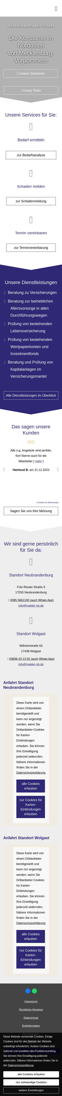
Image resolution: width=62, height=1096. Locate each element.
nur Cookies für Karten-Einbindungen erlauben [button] (31, 807)
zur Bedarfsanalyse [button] (31, 155)
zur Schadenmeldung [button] (31, 198)
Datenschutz (31, 1017)
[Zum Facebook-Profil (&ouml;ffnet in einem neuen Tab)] (27, 990)
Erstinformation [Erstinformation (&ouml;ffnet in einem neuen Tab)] (31, 1025)
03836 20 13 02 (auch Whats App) (31, 659)
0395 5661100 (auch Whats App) (32, 600)
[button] (31, 93)
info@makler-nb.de (30, 605)
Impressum (31, 1001)
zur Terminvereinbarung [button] (31, 244)
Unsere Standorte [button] (30, 73)
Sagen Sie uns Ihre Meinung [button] (31, 511)
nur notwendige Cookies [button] (31, 1082)
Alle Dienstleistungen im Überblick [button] (31, 395)
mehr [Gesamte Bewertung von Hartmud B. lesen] (38, 461)
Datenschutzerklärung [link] (30, 772)
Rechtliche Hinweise (31, 1009)
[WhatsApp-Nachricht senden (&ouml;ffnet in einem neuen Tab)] (34, 990)
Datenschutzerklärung (21, 1065)
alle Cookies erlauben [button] (31, 786)
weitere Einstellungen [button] (31, 1090)
